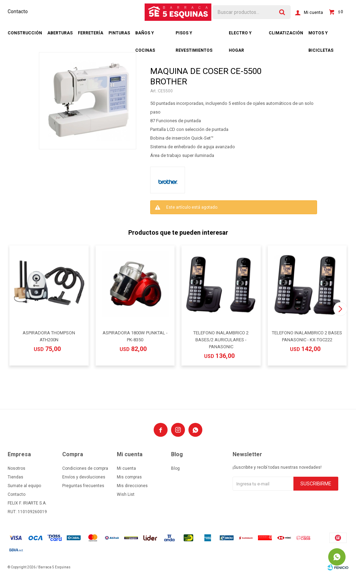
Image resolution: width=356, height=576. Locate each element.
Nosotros (16, 468)
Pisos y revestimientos (194, 36)
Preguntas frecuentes (83, 485)
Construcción (25, 33)
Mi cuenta (126, 468)
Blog (175, 468)
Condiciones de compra (85, 468)
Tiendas (15, 477)
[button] (340, 309)
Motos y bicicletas (320, 36)
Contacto (18, 11)
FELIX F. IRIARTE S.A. (27, 503)
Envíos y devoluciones (83, 477)
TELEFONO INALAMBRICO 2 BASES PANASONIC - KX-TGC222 (307, 336)
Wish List (126, 494)
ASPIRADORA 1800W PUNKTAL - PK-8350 (135, 336)
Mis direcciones (132, 485)
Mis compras (129, 477)
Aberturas (60, 33)
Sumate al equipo (24, 485)
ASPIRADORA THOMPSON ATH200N (49, 336)
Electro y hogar (240, 36)
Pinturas (119, 33)
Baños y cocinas (145, 36)
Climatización (286, 33)
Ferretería (90, 33)
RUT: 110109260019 (27, 511)
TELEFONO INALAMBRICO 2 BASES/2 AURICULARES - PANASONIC (221, 339)
